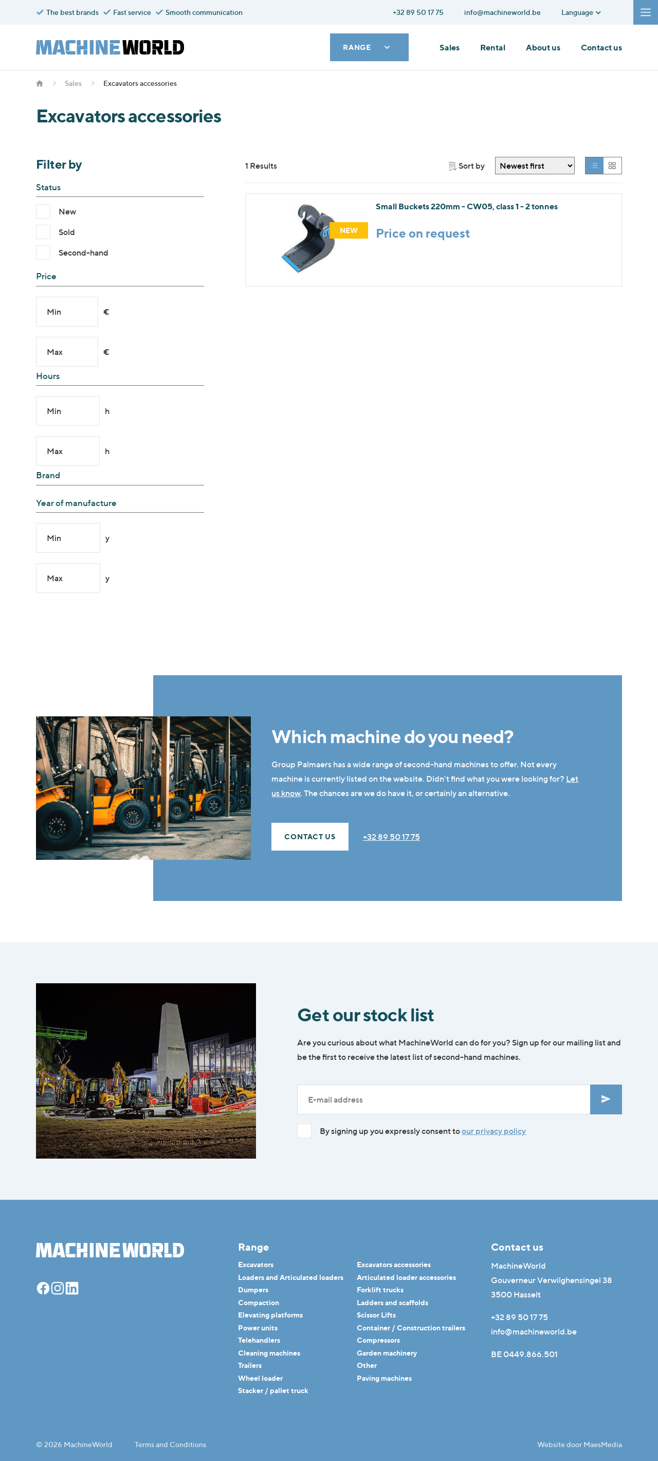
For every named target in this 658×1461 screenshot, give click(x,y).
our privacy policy (494, 1131)
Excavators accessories (394, 1264)
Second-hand (83, 252)
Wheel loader (260, 1378)
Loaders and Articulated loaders (290, 1277)
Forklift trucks (380, 1289)
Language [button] (581, 12)
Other (367, 1365)
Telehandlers (259, 1340)
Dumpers (253, 1289)
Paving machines (384, 1378)
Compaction (258, 1302)
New (67, 211)
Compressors (378, 1340)
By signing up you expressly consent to (423, 1131)
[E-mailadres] (444, 1099)
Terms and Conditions (170, 1444)
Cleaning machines (269, 1352)
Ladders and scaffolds (392, 1302)
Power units (258, 1327)
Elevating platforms (270, 1314)
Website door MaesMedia (579, 1444)
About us (543, 47)
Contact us (601, 47)
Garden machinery (387, 1352)
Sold (67, 232)
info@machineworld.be (534, 1331)
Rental (492, 47)
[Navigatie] (645, 12)
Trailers (250, 1365)
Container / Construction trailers (411, 1327)
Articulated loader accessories (406, 1277)
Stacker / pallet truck (273, 1390)
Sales (450, 47)
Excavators (255, 1264)
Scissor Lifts (376, 1314)
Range (367, 47)
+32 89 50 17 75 (391, 837)
